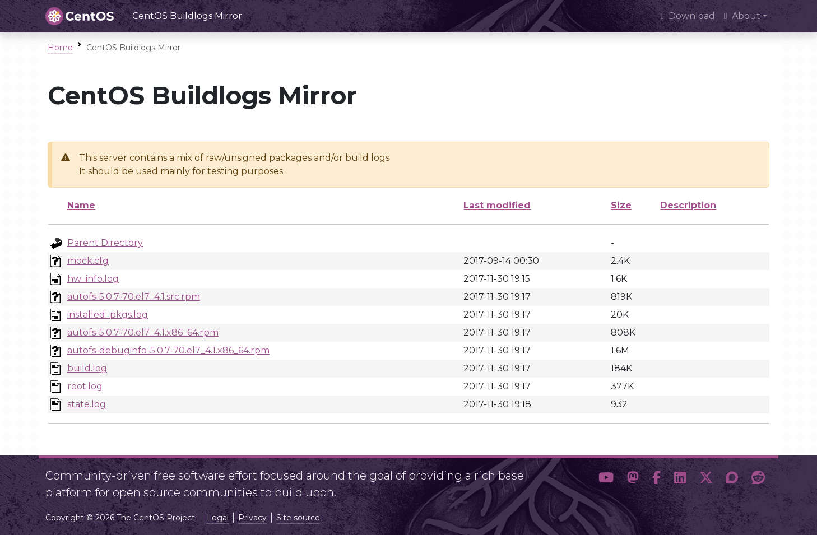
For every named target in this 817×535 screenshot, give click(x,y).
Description (688, 205)
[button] (606, 479)
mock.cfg (88, 260)
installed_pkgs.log (107, 314)
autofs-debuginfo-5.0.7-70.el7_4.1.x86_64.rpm (168, 350)
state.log (86, 404)
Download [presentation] (688, 16)
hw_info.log (93, 278)
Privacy (252, 518)
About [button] (742, 16)
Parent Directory (105, 243)
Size (621, 205)
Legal (218, 518)
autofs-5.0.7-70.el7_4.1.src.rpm (133, 296)
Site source (298, 518)
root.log (85, 386)
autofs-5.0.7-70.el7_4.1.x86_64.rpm (143, 332)
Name (81, 205)
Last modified (497, 205)
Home (60, 48)
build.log (87, 368)
